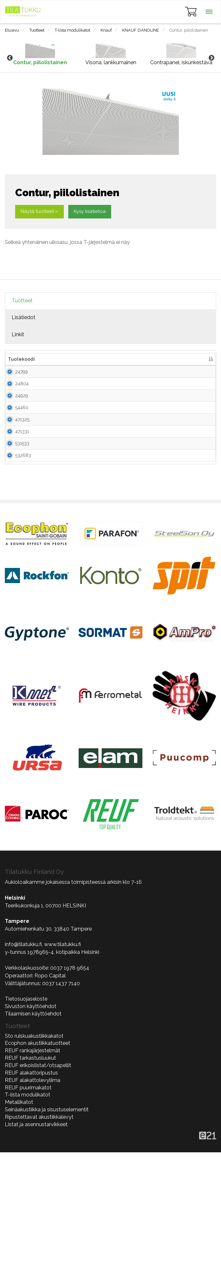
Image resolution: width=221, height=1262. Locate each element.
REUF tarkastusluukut (30, 1168)
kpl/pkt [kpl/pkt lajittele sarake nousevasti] (131, 359)
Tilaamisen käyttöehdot (33, 1123)
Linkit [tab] (18, 334)
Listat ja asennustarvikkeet (36, 1234)
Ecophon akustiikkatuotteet (37, 1153)
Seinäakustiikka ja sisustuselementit (47, 1219)
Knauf (106, 30)
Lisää (200, 378)
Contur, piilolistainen (188, 30)
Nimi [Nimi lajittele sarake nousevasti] (45, 359)
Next (211, 58)
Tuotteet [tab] (22, 301)
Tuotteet (36, 30)
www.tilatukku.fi (62, 1054)
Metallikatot (19, 1212)
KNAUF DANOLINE (140, 30)
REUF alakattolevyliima (32, 1190)
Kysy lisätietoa (90, 211)
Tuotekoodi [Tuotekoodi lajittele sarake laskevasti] (21, 359)
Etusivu (12, 30)
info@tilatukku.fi (23, 1054)
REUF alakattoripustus (31, 1182)
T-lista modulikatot (72, 30)
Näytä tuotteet (39, 211)
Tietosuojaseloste (26, 1109)
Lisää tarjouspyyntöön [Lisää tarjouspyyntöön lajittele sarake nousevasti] (170, 359)
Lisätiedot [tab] (23, 317)
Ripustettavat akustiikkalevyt (39, 1227)
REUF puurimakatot (28, 1197)
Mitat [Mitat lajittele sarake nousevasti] (85, 359)
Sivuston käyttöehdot (30, 1116)
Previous (9, 58)
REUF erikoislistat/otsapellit (38, 1175)
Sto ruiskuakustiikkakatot (34, 1146)
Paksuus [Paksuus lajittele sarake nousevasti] (108, 359)
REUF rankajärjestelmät (32, 1160)
